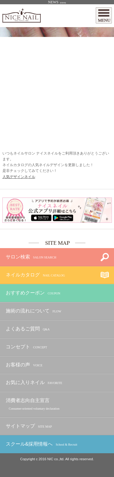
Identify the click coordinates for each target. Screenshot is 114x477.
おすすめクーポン (33, 293)
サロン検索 (31, 257)
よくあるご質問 (28, 329)
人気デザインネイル (18, 177)
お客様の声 (24, 365)
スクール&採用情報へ (41, 444)
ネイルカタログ (35, 275)
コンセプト (26, 347)
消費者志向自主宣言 (33, 404)
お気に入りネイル (34, 383)
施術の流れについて (33, 311)
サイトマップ (29, 426)
